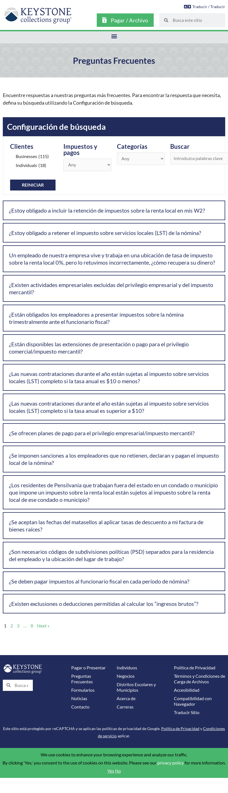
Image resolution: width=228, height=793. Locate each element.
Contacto (80, 706)
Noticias (79, 698)
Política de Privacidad (194, 667)
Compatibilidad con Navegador (193, 701)
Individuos (127, 667)
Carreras (125, 706)
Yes (110, 770)
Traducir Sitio (186, 712)
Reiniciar (33, 184)
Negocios (126, 676)
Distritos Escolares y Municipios (136, 687)
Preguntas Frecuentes (82, 679)
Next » (43, 625)
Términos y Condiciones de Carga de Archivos (199, 679)
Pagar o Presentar (88, 667)
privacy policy (170, 762)
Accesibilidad (186, 690)
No (118, 770)
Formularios (83, 690)
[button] (114, 36)
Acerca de (126, 698)
